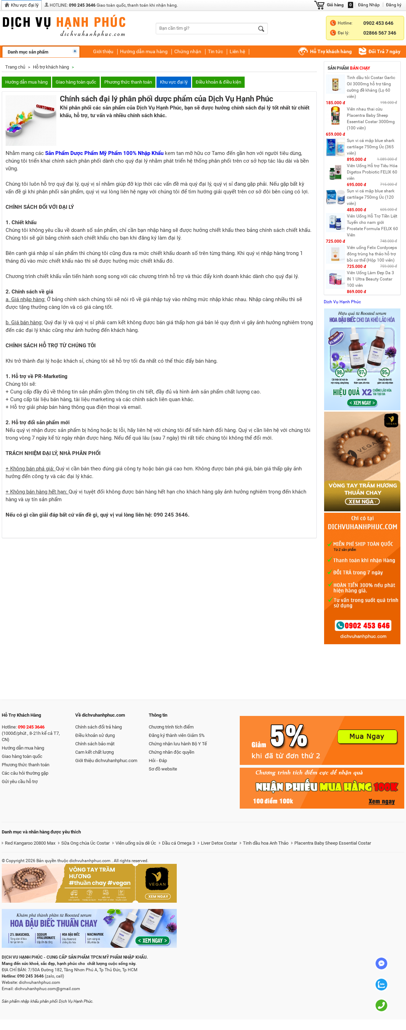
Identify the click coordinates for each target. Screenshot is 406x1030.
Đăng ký (393, 4)
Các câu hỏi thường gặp (25, 773)
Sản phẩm (349, 68)
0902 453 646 (378, 23)
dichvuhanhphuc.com (70, 27)
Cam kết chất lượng (94, 752)
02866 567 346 (379, 33)
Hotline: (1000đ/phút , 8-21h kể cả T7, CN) (31, 733)
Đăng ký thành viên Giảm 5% (177, 735)
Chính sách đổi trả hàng (98, 727)
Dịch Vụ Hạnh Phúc (342, 301)
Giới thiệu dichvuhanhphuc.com (106, 760)
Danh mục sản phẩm (28, 52)
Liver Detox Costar (219, 843)
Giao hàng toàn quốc (76, 82)
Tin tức (215, 51)
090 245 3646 (82, 5)
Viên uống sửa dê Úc (135, 843)
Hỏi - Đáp (158, 760)
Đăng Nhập (369, 4)
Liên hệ (237, 51)
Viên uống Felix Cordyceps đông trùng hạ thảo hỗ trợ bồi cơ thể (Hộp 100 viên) (372, 254)
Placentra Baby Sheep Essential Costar (332, 843)
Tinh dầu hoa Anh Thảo (265, 843)
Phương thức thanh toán (128, 82)
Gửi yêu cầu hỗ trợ (19, 781)
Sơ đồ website (163, 769)
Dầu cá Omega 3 (178, 843)
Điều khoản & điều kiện (218, 82)
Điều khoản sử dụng (95, 735)
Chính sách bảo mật (94, 743)
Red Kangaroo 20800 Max (30, 843)
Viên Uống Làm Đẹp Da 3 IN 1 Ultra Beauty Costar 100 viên (370, 279)
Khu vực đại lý (174, 82)
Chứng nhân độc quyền (171, 752)
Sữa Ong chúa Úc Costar (85, 843)
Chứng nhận (187, 51)
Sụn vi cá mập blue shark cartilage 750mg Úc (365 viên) (370, 147)
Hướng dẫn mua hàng (144, 51)
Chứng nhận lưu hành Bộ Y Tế (178, 743)
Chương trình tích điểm (171, 727)
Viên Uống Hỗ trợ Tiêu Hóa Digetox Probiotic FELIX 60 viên (372, 172)
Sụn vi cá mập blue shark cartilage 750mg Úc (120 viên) (370, 197)
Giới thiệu (103, 51)
